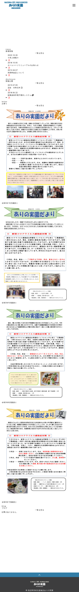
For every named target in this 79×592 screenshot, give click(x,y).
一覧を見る (39, 53)
